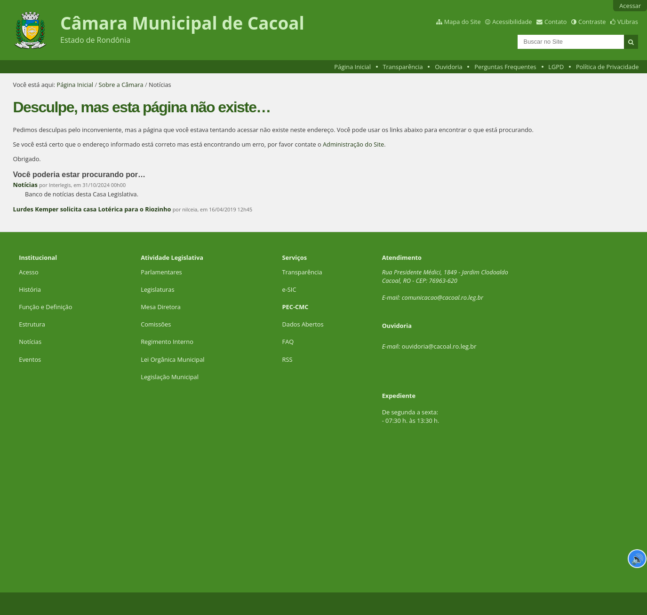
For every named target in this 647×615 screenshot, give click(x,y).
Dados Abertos (303, 324)
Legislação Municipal (170, 377)
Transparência (403, 66)
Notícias (25, 184)
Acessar (630, 5)
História (30, 289)
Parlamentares (161, 272)
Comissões (156, 324)
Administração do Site (353, 144)
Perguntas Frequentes (505, 66)
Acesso (28, 272)
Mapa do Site (462, 21)
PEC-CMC (295, 307)
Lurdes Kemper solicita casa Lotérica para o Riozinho (92, 209)
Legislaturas (157, 289)
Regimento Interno (167, 341)
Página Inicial (352, 66)
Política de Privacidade (607, 66)
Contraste (592, 21)
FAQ (288, 341)
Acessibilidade (512, 21)
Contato (555, 21)
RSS (287, 359)
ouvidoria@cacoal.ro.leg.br (439, 346)
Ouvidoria (449, 66)
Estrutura (32, 324)
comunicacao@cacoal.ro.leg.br (442, 297)
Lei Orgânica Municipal (172, 359)
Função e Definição (45, 307)
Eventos (30, 359)
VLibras (627, 21)
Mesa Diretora (161, 307)
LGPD (556, 66)
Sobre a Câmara (120, 84)
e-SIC (289, 289)
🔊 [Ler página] (637, 559)
